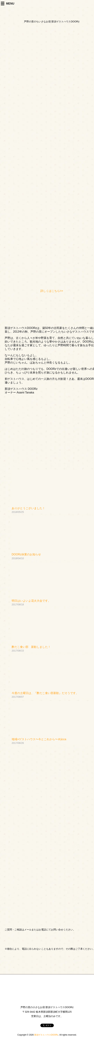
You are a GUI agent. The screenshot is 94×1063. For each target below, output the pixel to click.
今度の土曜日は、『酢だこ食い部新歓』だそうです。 (45, 693)
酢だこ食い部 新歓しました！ (31, 646)
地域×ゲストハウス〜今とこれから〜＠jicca (39, 739)
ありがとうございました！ (28, 508)
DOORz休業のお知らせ (26, 554)
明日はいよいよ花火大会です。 (31, 600)
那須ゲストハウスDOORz (46, 1035)
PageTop (84, 1050)
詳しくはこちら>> (51, 290)
